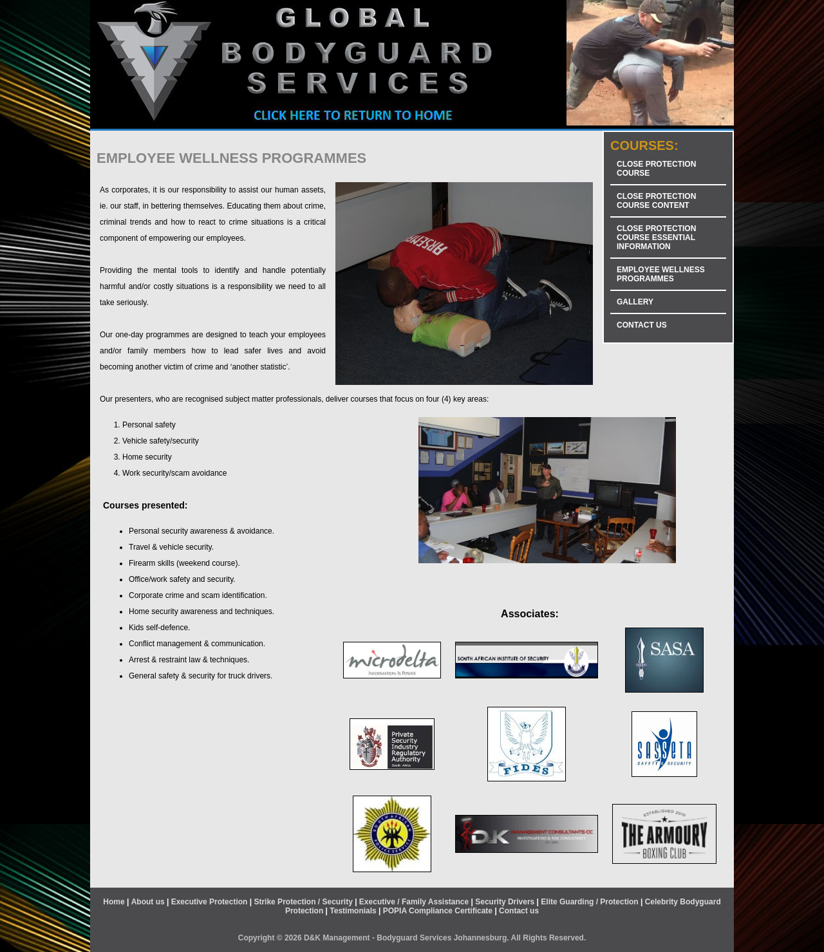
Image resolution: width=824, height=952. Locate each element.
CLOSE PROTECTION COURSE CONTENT (656, 201)
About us (148, 901)
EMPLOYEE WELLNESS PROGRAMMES (661, 274)
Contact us (519, 910)
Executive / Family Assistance (414, 901)
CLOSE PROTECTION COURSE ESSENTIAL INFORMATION (656, 237)
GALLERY (635, 301)
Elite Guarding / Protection (589, 901)
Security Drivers (504, 901)
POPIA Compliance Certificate (437, 910)
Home (113, 901)
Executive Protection (209, 901)
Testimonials (353, 910)
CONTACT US (642, 325)
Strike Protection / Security (303, 901)
